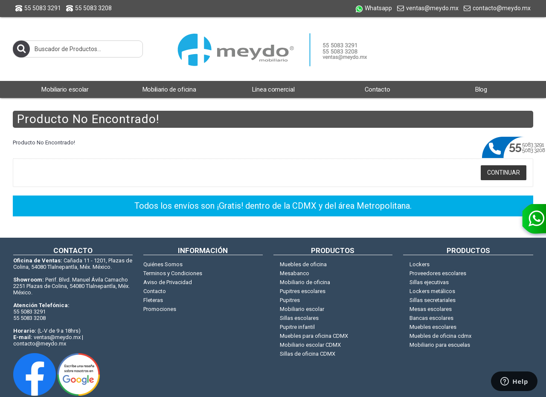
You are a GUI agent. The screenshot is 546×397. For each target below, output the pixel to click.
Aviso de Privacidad (167, 282)
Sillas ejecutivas (429, 282)
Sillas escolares (299, 318)
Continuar (503, 172)
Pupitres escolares (302, 291)
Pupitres (290, 300)
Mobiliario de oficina (305, 282)
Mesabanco (294, 273)
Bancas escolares (431, 318)
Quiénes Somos (163, 264)
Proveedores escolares (438, 273)
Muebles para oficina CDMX (314, 336)
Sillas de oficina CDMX (307, 354)
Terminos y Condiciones (172, 273)
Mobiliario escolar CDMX (310, 345)
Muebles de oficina (303, 264)
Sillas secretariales (433, 300)
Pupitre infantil (297, 327)
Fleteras (153, 300)
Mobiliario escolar (302, 309)
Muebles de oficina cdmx (440, 336)
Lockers (420, 264)
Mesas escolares (431, 309)
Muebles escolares (433, 327)
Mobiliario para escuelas (440, 345)
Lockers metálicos (432, 291)
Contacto (154, 291)
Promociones (159, 309)
